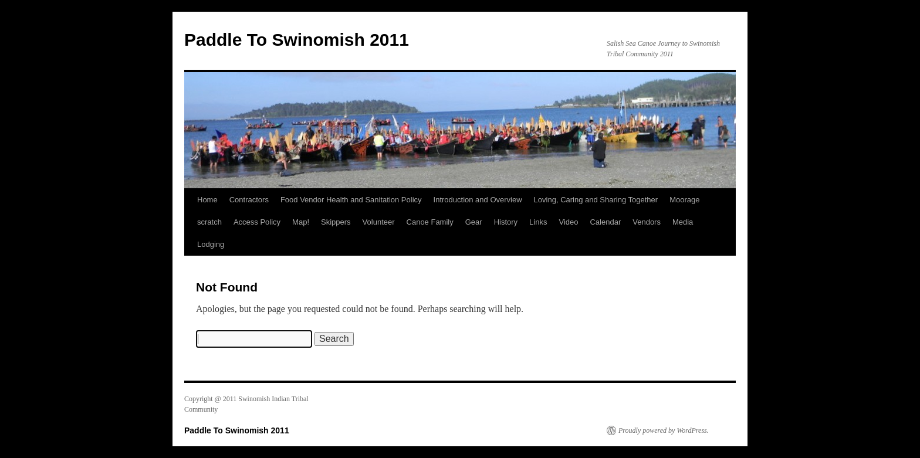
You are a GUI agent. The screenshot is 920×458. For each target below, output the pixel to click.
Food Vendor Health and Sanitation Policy (351, 199)
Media (682, 222)
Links (538, 222)
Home (207, 199)
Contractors (249, 199)
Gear (473, 222)
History (506, 222)
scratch (209, 222)
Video (568, 222)
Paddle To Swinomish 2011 (296, 39)
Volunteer (379, 222)
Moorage (684, 199)
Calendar (605, 222)
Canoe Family (430, 222)
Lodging (210, 244)
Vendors (646, 222)
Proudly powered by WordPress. (663, 430)
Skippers (336, 222)
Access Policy (257, 222)
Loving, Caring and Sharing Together (596, 199)
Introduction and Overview (478, 199)
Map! (300, 222)
